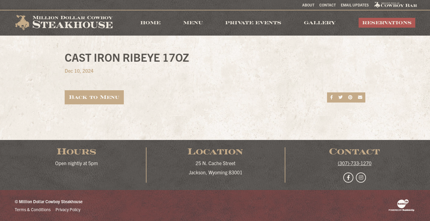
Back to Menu (94, 97)
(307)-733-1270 (354, 163)
